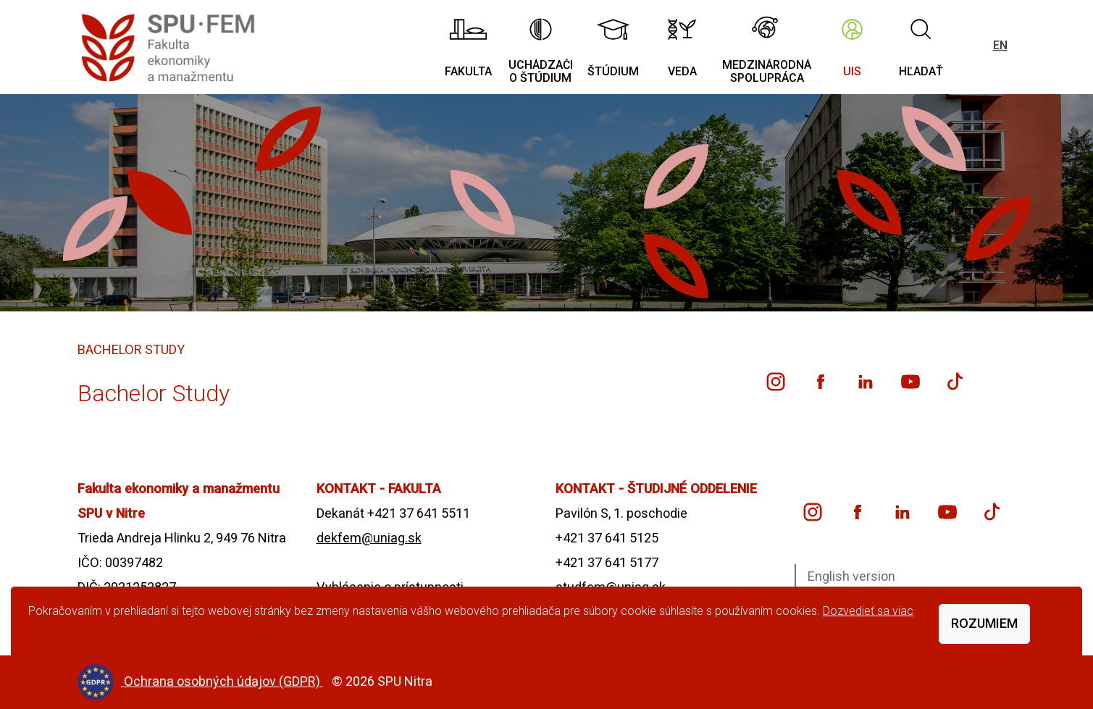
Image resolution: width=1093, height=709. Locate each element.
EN (1000, 45)
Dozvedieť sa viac (868, 611)
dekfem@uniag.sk (369, 537)
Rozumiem (984, 623)
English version (851, 576)
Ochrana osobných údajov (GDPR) (223, 681)
